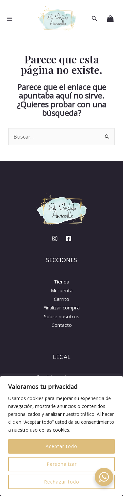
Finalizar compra (61, 307)
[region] (61, 436)
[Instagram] (55, 238)
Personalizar (62, 464)
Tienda (61, 281)
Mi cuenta (61, 290)
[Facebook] (69, 238)
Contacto (61, 325)
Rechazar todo (61, 482)
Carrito (61, 299)
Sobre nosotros (61, 316)
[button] (94, 18)
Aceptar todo (61, 446)
